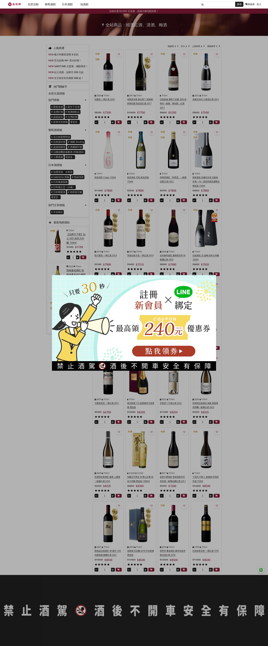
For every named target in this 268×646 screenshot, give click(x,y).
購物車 (250, 4)
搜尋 (239, 4)
